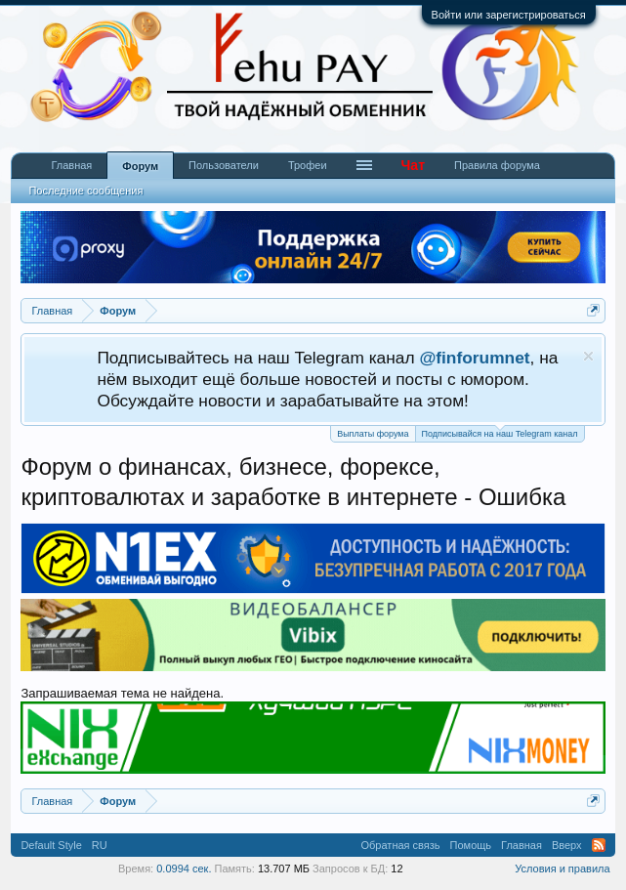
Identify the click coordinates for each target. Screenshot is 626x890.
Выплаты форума (372, 434)
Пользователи (223, 165)
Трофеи (307, 165)
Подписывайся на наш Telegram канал (500, 432)
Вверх (567, 845)
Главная (71, 165)
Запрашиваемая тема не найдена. (122, 693)
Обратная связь (400, 845)
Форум (140, 166)
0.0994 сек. (183, 868)
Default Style (51, 845)
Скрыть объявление (588, 356)
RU (99, 845)
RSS (598, 845)
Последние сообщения (85, 190)
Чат (413, 165)
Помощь (471, 845)
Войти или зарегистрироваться (509, 15)
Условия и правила (562, 868)
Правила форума (497, 165)
